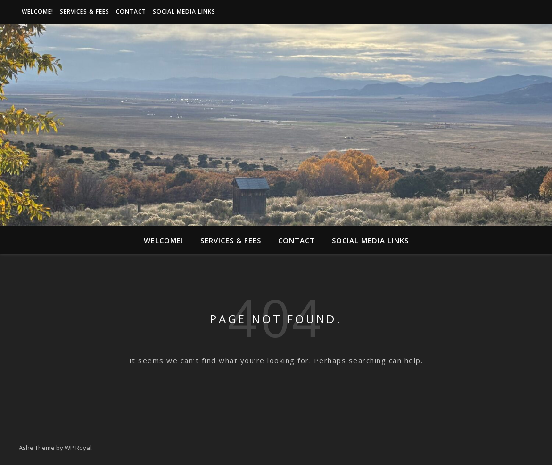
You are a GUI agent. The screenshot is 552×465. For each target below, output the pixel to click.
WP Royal (78, 447)
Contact (131, 12)
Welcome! (37, 12)
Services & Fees (84, 12)
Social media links (184, 12)
